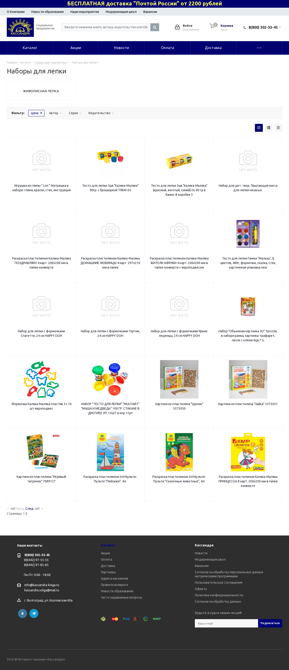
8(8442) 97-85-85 (36, 565)
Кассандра (204, 545)
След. (29, 508)
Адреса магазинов (114, 578)
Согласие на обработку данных (218, 601)
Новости (201, 553)
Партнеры (108, 572)
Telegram (33, 613)
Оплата (106, 559)
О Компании (16, 12)
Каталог (108, 545)
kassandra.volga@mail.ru (41, 590)
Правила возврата (114, 585)
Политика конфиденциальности (219, 595)
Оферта (201, 589)
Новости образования (47, 12)
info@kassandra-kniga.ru (41, 585)
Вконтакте (22, 613)
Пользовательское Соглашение (218, 582)
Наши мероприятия (84, 12)
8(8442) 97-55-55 (36, 560)
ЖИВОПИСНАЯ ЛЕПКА (41, 91)
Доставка (108, 566)
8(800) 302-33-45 (263, 27)
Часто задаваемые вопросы (121, 597)
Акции (105, 553)
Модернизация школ (121, 12)
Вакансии (150, 12)
